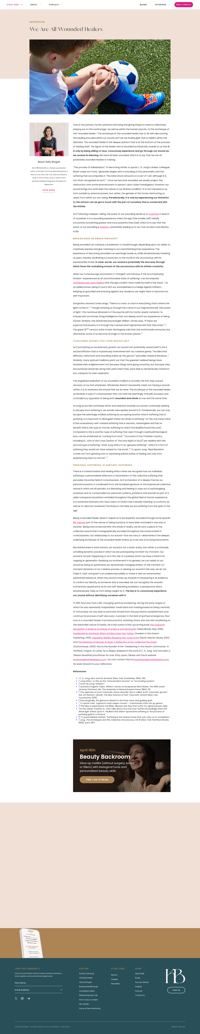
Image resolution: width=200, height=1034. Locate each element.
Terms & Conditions (52, 1027)
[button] (12, 4)
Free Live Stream (97, 779)
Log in (176, 990)
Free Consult (183, 4)
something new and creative (88, 282)
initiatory (104, 227)
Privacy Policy (65, 1027)
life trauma (79, 522)
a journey (154, 214)
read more (49, 190)
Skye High (181, 1027)
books (143, 4)
